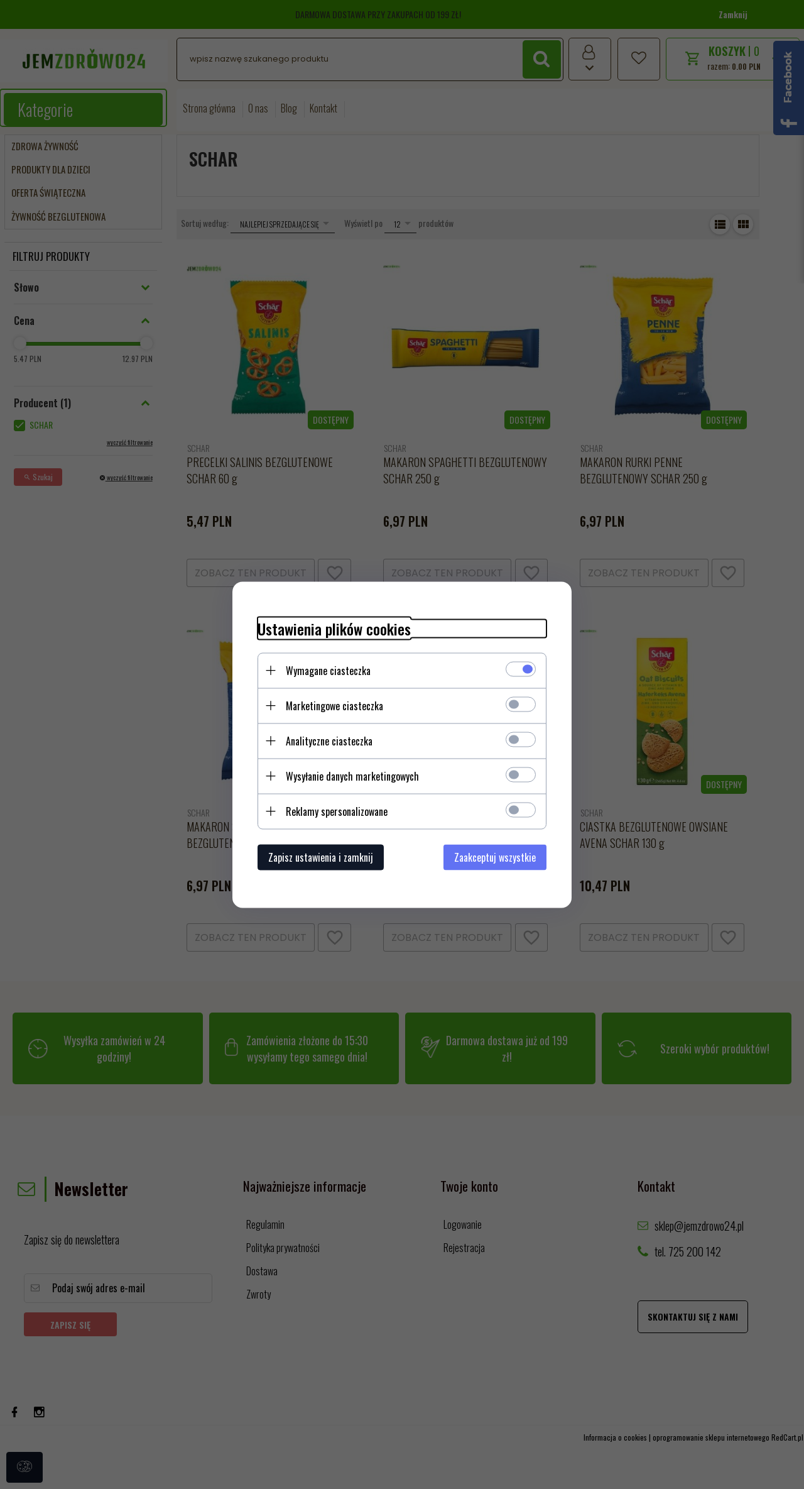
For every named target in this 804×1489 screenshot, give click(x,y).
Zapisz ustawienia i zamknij (320, 856)
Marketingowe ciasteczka (334, 705)
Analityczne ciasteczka (329, 740)
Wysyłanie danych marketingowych (352, 775)
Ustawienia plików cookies (334, 628)
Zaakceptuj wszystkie (495, 856)
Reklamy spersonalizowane (337, 810)
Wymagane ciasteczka (328, 670)
